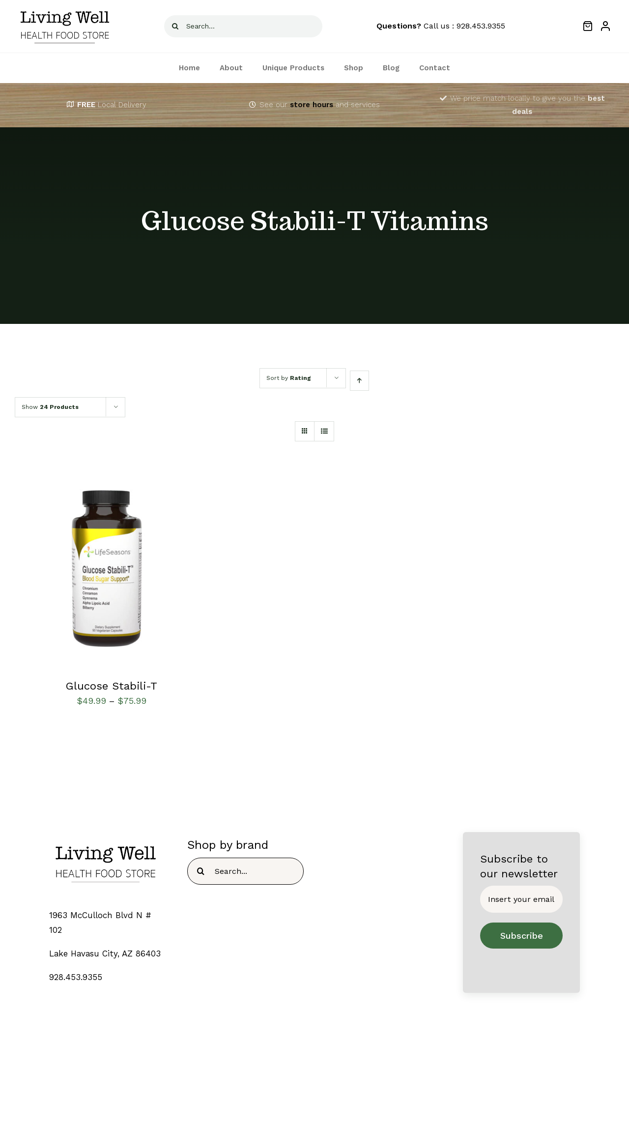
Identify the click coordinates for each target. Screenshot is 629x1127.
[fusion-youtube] (343, 1095)
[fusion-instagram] (324, 1095)
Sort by (288, 378)
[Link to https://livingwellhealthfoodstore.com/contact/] (252, 104)
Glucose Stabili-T (111, 686)
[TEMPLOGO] (105, 841)
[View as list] (324, 431)
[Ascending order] (359, 381)
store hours (311, 104)
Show (50, 407)
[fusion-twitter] (305, 1095)
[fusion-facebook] (285, 1095)
